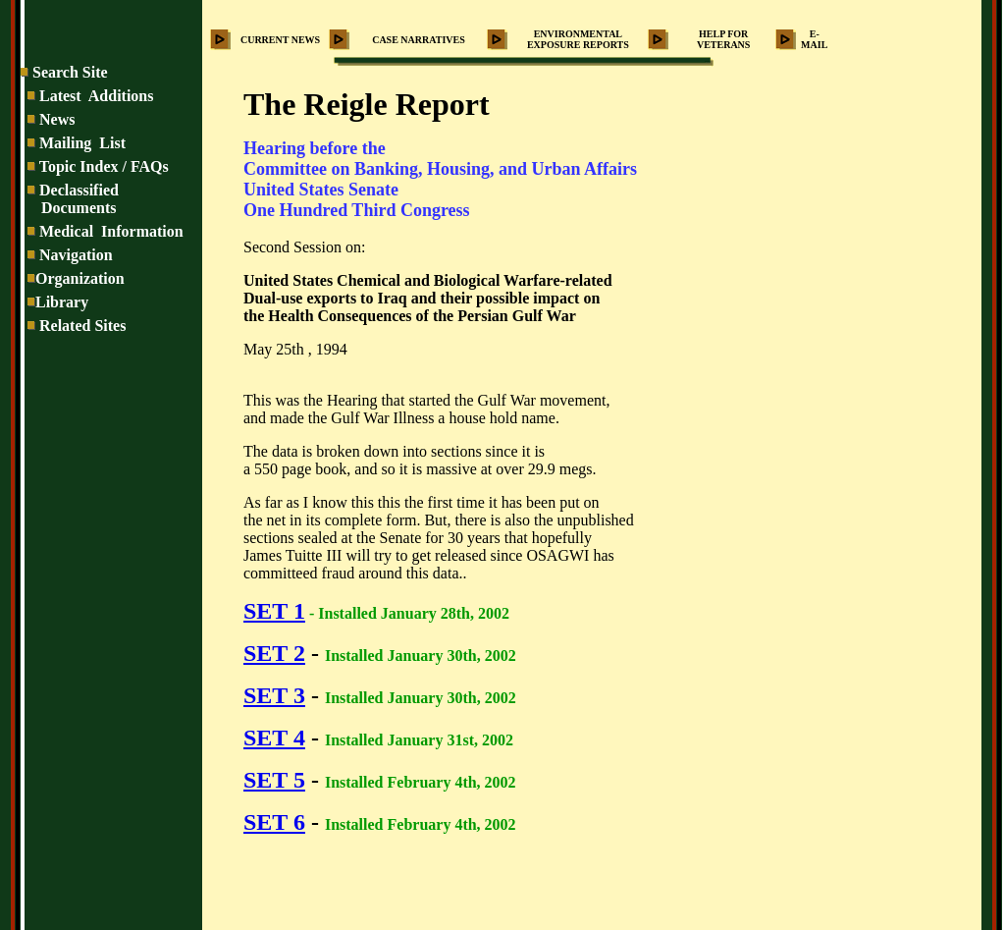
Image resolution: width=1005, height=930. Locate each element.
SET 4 (274, 737)
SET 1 (274, 611)
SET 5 (274, 780)
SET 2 (274, 653)
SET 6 (274, 822)
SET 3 (274, 695)
